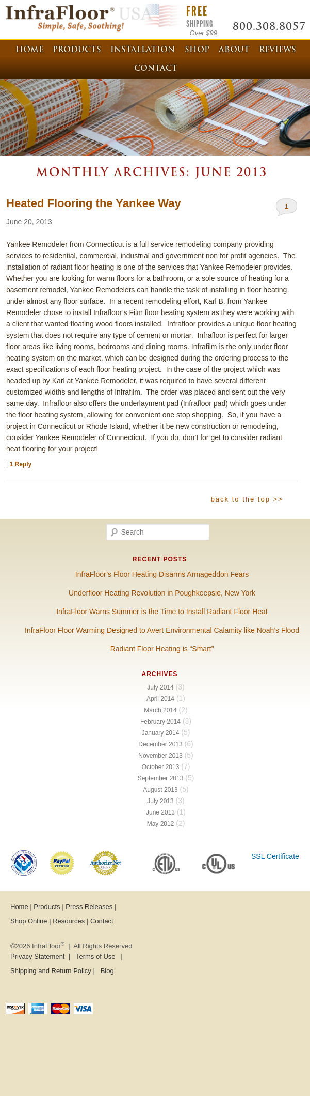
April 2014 (160, 698)
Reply (20, 464)
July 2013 (160, 801)
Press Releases (89, 907)
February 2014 (160, 721)
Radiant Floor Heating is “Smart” (162, 649)
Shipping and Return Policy (50, 971)
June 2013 (160, 812)
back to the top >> (247, 499)
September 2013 (161, 778)
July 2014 (160, 687)
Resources (69, 921)
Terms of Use (96, 956)
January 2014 (161, 733)
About (234, 50)
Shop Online (28, 921)
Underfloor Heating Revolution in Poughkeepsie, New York (162, 593)
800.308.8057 (269, 27)
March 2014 (160, 710)
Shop (197, 50)
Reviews (277, 50)
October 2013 (161, 767)
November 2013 (160, 755)
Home (29, 50)
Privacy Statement (37, 956)
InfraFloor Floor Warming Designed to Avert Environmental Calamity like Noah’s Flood (162, 630)
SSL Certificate (275, 856)
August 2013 (160, 789)
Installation (142, 50)
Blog (107, 971)
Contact (155, 69)
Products (77, 50)
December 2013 (160, 744)
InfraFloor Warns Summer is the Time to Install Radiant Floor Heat (162, 611)
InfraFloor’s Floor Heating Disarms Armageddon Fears (162, 574)
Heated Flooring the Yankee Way (93, 203)
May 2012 (160, 823)
